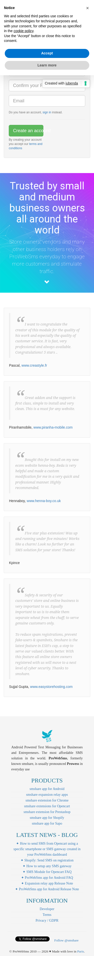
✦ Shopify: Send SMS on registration (47, 860)
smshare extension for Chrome (47, 800)
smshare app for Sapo (47, 823)
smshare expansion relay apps (47, 794)
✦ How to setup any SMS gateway (47, 866)
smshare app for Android (47, 789)
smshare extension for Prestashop (47, 812)
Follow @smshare (66, 940)
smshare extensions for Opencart (47, 806)
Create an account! (28, 130)
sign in (47, 112)
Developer (47, 909)
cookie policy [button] (23, 31)
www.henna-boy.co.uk (44, 501)
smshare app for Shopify (47, 818)
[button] (87, 8)
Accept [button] (47, 53)
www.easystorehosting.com (51, 687)
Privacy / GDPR (47, 920)
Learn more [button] (46, 65)
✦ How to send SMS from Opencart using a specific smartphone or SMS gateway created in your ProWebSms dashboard (47, 849)
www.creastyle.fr (34, 365)
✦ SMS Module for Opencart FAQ (47, 872)
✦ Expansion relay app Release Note (47, 883)
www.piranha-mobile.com (52, 427)
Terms (47, 915)
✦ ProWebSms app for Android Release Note (47, 889)
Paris (80, 951)
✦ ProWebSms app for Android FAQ (47, 878)
